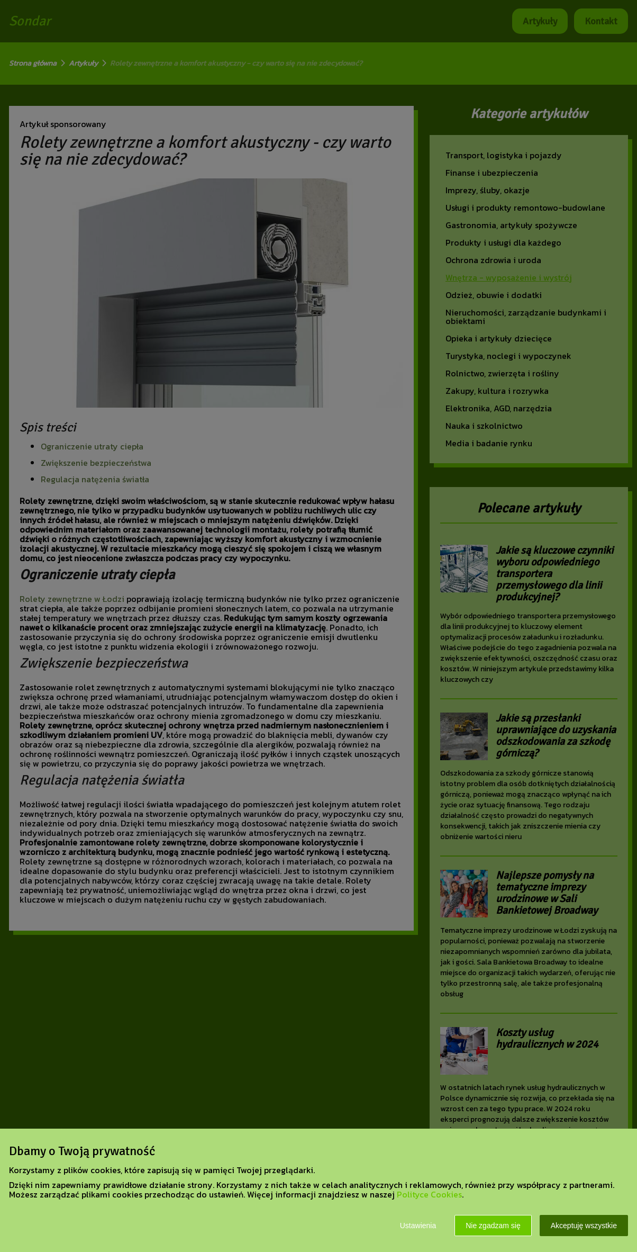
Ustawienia (418, 1225)
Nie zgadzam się (493, 1225)
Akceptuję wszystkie (584, 1225)
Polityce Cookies (429, 1194)
